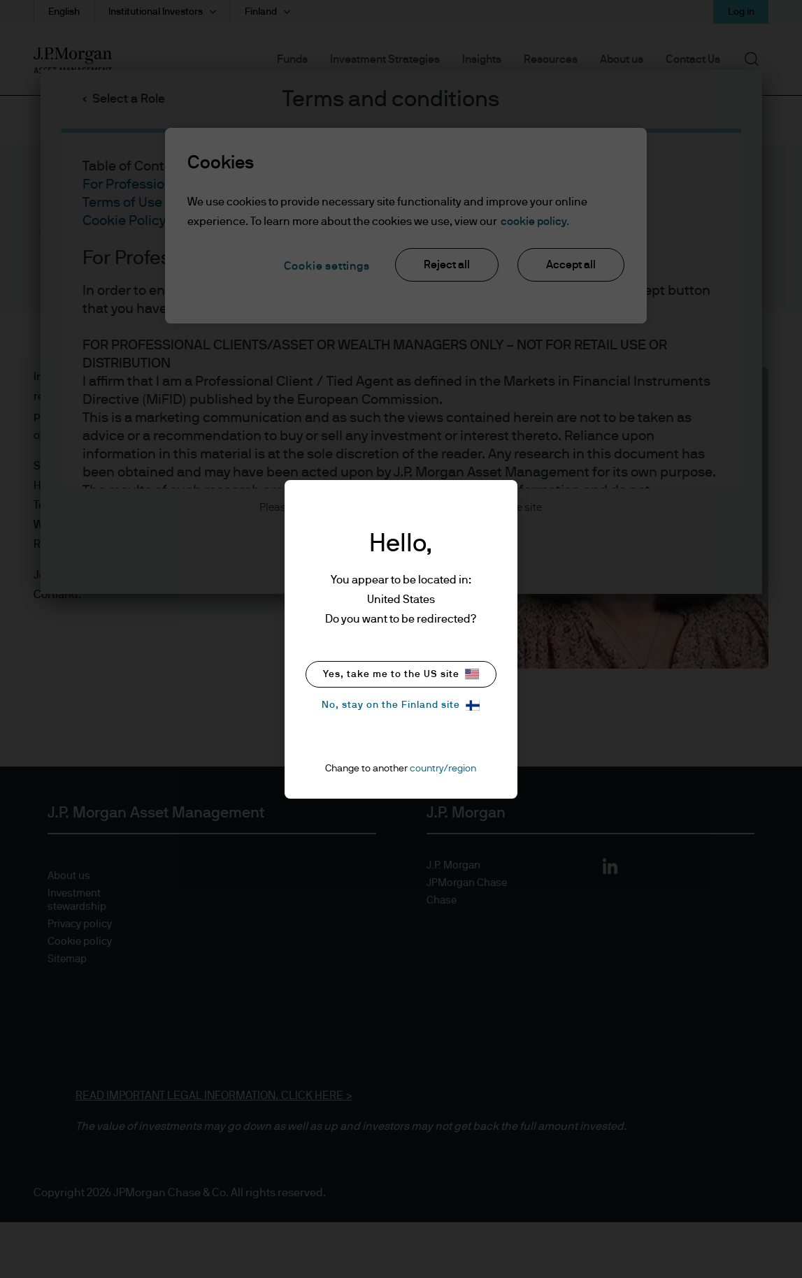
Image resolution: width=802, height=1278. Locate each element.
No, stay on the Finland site (401, 705)
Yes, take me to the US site (401, 674)
